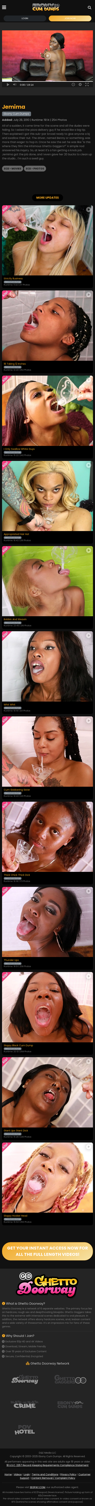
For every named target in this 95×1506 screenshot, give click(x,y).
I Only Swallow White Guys (19, 449)
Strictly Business (13, 278)
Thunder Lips (11, 960)
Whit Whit (9, 704)
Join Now (70, 18)
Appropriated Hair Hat (16, 534)
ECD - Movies (12, 168)
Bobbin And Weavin (15, 619)
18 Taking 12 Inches (15, 364)
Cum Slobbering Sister (17, 789)
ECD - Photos (35, 168)
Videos (18, 1474)
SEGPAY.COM (37, 1487)
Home (8, 1474)
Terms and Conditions (45, 1474)
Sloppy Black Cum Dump (18, 1045)
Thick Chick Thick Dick (17, 875)
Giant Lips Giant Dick (16, 1130)
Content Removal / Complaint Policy (53, 1478)
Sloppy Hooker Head (15, 1215)
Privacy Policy (68, 1474)
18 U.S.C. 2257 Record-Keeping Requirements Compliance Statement (47, 1465)
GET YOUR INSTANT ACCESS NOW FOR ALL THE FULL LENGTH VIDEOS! (47, 1251)
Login (25, 18)
